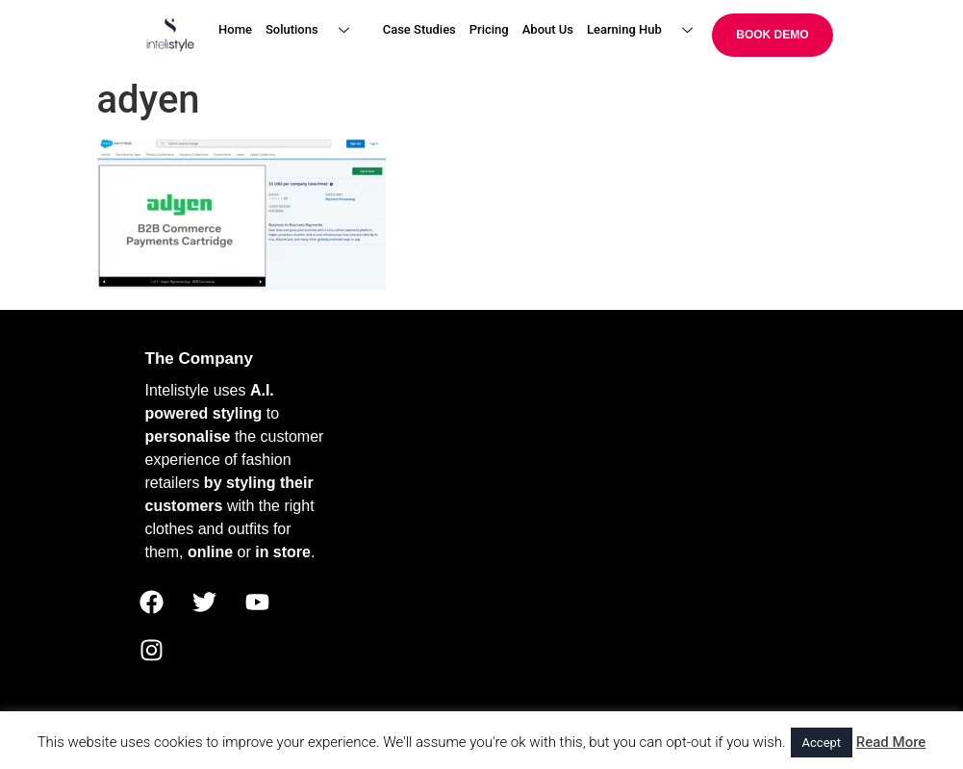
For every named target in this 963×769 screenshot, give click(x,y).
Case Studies (419, 29)
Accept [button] (822, 742)
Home (235, 29)
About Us (547, 29)
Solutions (315, 30)
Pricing (489, 29)
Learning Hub (647, 30)
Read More (891, 742)
